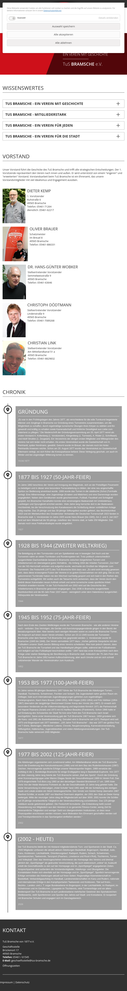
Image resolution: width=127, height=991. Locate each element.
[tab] (63, 104)
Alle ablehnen (63, 42)
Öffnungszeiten (11, 965)
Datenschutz (22, 982)
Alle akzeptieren (63, 34)
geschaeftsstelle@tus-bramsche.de (30, 960)
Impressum (6, 982)
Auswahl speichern (63, 26)
